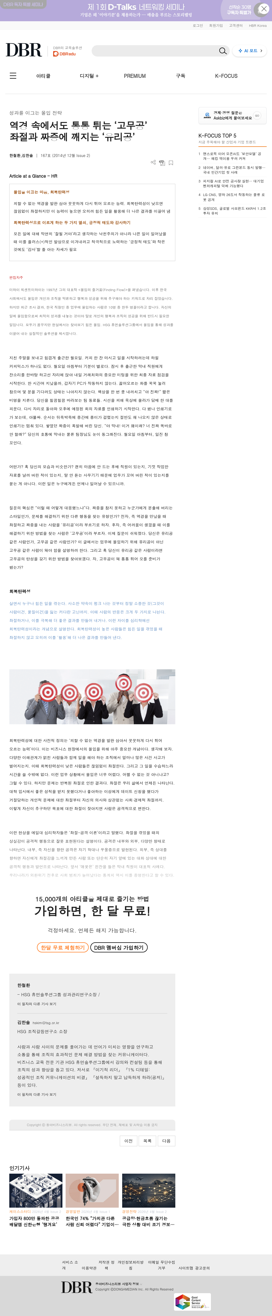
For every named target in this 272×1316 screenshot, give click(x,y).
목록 (147, 1141)
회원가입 (216, 25)
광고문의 (202, 1268)
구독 (180, 76)
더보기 (153, 162)
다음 (166, 1141)
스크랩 (171, 163)
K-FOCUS (226, 76)
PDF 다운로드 (162, 163)
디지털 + (89, 76)
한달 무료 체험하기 (63, 947)
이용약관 (89, 1268)
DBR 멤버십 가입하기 (119, 947)
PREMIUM (135, 76)
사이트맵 (185, 1268)
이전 (128, 1141)
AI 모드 (251, 50)
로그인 (198, 25)
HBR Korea (258, 25)
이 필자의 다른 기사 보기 (36, 1003)
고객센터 (236, 25)
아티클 (43, 76)
